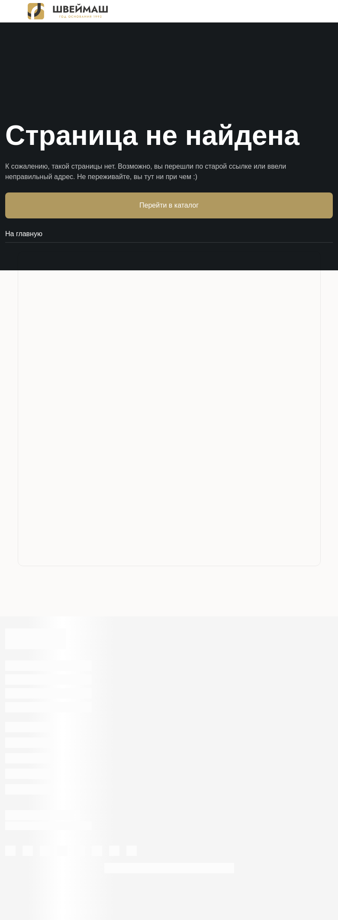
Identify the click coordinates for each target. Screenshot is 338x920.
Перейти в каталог (169, 205)
